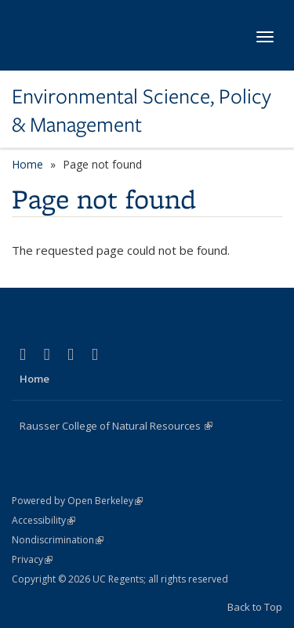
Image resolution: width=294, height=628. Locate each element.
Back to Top (254, 607)
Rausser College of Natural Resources (116, 426)
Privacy (32, 559)
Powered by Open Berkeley (77, 500)
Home (27, 164)
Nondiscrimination (57, 539)
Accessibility (43, 520)
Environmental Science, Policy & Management (141, 111)
